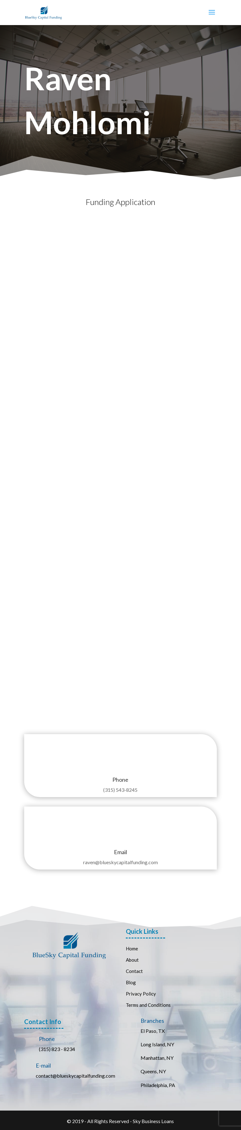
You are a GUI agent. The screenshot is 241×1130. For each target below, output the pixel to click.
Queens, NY (153, 1071)
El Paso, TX (153, 1031)
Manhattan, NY (157, 1058)
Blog (131, 982)
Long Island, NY (157, 1044)
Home (132, 948)
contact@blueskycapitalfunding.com (75, 1076)
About (132, 960)
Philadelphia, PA (158, 1085)
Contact (135, 971)
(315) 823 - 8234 (57, 1049)
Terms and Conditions (148, 1005)
